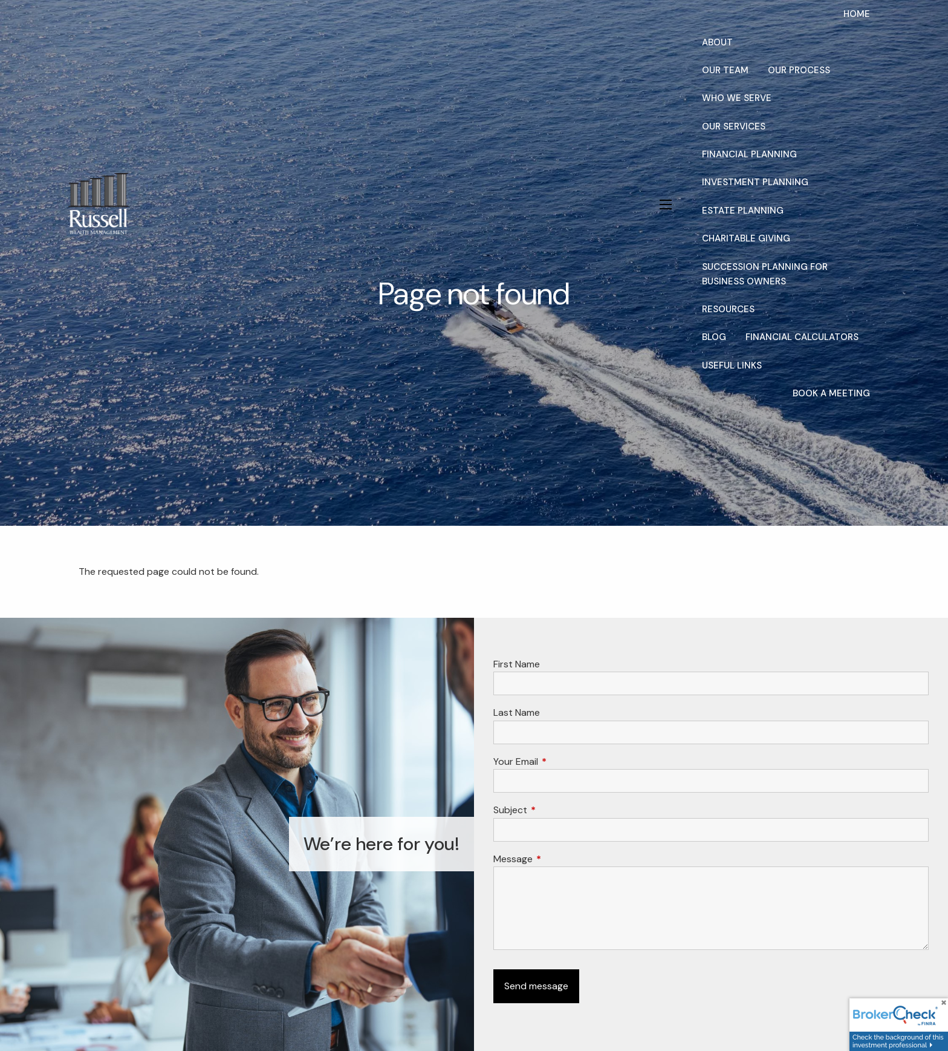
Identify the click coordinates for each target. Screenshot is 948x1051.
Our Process (799, 70)
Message (559, 859)
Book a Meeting (831, 393)
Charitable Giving (746, 238)
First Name (516, 664)
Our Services (733, 126)
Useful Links (732, 365)
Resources (728, 309)
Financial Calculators (802, 337)
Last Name (516, 712)
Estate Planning (743, 211)
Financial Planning (749, 154)
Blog (714, 337)
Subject (556, 810)
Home (856, 14)
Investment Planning (755, 182)
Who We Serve (736, 98)
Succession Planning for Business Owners (765, 274)
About (717, 42)
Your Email (562, 761)
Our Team (725, 70)
